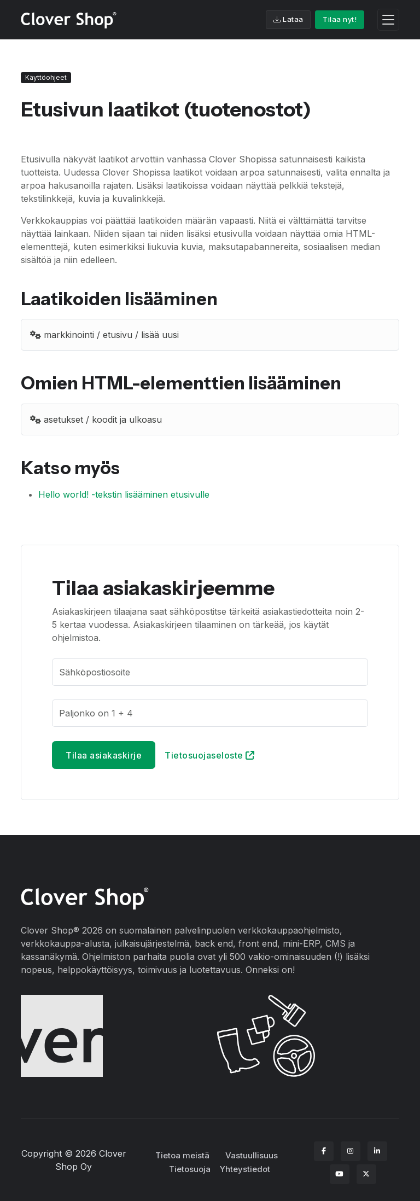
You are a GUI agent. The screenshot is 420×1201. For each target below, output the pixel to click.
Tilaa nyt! (340, 19)
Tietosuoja (190, 1169)
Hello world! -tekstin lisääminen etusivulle (123, 494)
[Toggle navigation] (388, 20)
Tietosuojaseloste (210, 755)
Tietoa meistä (182, 1155)
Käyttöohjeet (46, 77)
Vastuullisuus (251, 1155)
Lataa (288, 19)
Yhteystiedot (245, 1169)
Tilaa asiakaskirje (104, 755)
